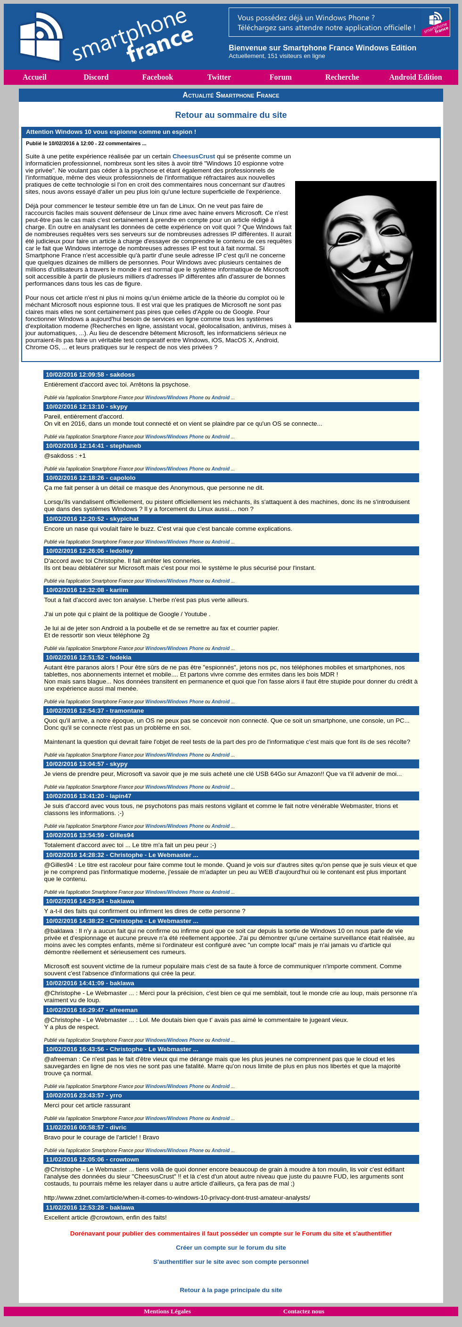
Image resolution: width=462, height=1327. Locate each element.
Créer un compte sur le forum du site (231, 1247)
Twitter (219, 77)
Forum (281, 77)
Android (221, 397)
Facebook (157, 77)
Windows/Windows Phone (174, 397)
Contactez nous (303, 1311)
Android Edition (415, 77)
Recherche (342, 77)
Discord (95, 77)
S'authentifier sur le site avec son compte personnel (231, 1261)
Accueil (35, 77)
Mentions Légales (167, 1311)
